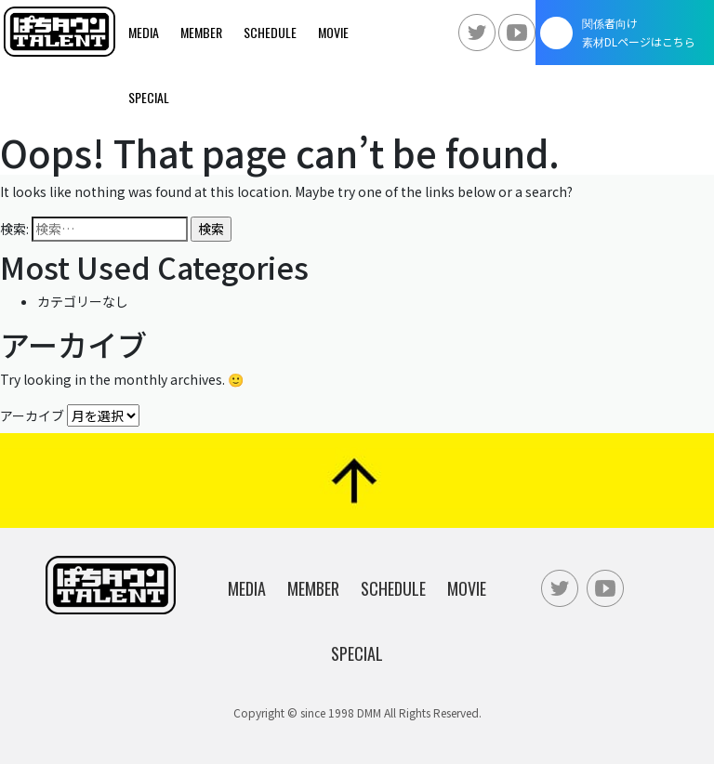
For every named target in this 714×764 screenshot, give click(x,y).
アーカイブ (32, 415)
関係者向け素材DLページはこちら (638, 32)
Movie (333, 32)
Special (148, 97)
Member (201, 32)
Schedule (270, 32)
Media (143, 32)
